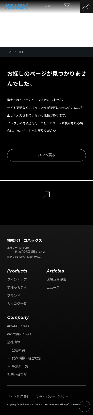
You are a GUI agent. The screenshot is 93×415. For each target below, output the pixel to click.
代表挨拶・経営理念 (26, 358)
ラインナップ (17, 279)
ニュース (53, 287)
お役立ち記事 (56, 279)
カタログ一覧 (17, 303)
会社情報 (13, 342)
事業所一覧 (20, 366)
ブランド (13, 295)
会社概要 (18, 350)
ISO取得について (19, 334)
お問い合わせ (17, 374)
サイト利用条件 (18, 396)
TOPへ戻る (46, 155)
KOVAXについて (18, 326)
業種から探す (17, 287)
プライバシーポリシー (52, 396)
